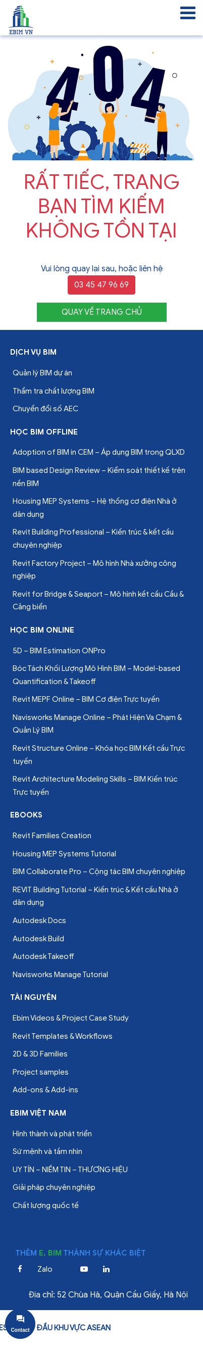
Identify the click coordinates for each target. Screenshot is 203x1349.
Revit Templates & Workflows (63, 1036)
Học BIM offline (44, 432)
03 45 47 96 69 (101, 285)
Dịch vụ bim (33, 352)
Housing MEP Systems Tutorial (64, 853)
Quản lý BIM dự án (42, 372)
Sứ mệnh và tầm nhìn (47, 1151)
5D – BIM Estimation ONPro (59, 650)
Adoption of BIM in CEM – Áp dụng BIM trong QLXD (99, 452)
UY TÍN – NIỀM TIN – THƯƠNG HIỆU (70, 1169)
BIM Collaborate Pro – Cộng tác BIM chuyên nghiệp (99, 871)
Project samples (41, 1072)
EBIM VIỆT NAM (38, 1113)
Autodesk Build (38, 938)
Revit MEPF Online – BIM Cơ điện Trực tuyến (86, 699)
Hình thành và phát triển (52, 1133)
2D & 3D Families (40, 1053)
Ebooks (26, 815)
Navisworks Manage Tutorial (60, 974)
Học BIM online (42, 630)
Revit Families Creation (52, 835)
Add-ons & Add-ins (45, 1089)
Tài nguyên (33, 997)
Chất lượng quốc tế (46, 1205)
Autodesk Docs (39, 920)
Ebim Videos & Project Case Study (71, 1018)
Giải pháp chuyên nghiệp (54, 1187)
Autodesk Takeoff (43, 956)
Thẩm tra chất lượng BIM (53, 391)
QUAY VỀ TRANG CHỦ (102, 312)
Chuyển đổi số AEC (45, 408)
